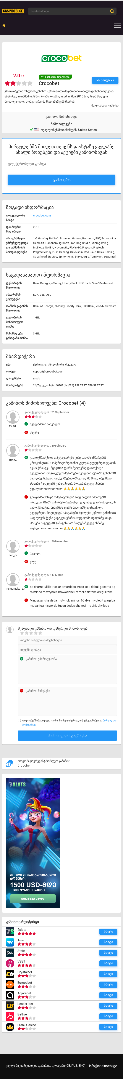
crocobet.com (42, 215)
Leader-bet (25, 1004)
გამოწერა (62, 179)
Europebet (25, 983)
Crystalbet (25, 972)
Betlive (22, 1014)
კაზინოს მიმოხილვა (61, 117)
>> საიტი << (105, 80)
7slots (22, 930)
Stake (22, 951)
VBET (21, 961)
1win (21, 940)
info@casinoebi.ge (103, 1066)
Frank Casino (27, 1025)
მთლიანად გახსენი (104, 105)
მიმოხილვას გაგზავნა (67, 735)
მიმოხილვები (61, 124)
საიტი (108, 931)
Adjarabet (24, 993)
